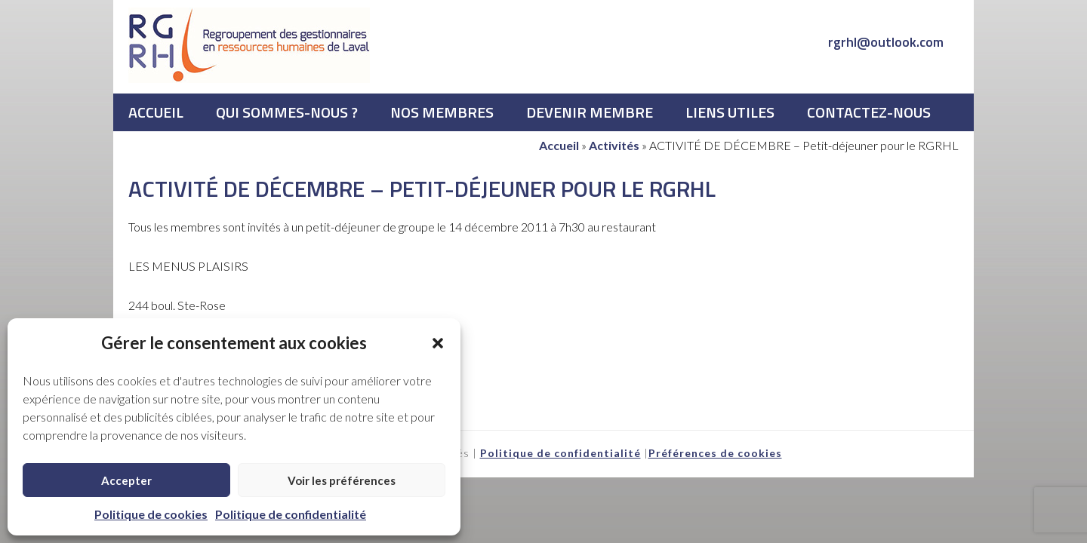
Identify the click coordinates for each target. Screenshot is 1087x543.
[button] (437, 343)
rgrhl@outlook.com (886, 42)
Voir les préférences (342, 480)
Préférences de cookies (715, 452)
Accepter (126, 480)
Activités (614, 145)
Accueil (559, 145)
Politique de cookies (151, 514)
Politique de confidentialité (290, 514)
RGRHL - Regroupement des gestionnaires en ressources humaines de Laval (249, 45)
